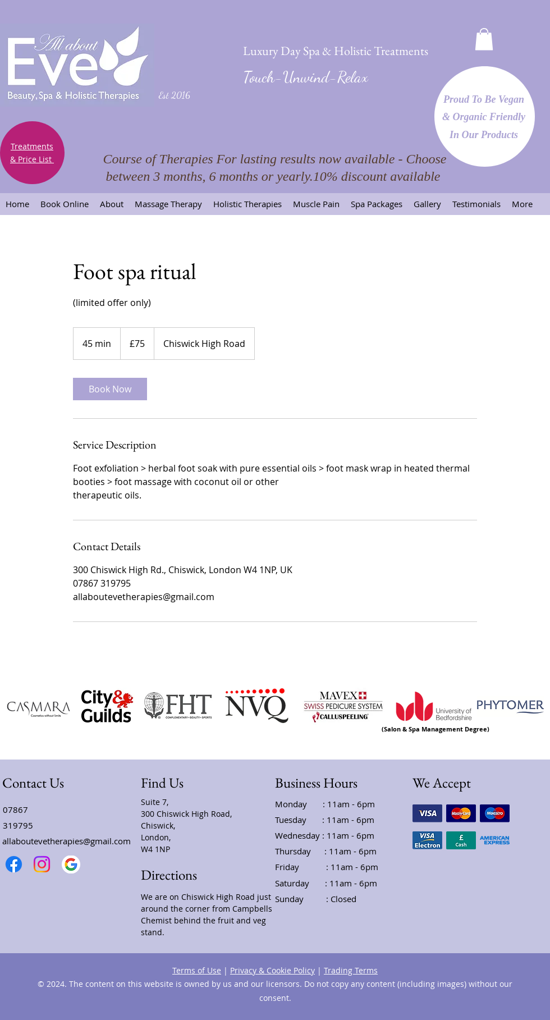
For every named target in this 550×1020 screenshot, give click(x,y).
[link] (110, 389)
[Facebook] (14, 864)
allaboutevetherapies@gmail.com (66, 841)
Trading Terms (351, 970)
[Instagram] (42, 864)
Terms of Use (196, 970)
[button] (484, 39)
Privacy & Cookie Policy (272, 970)
